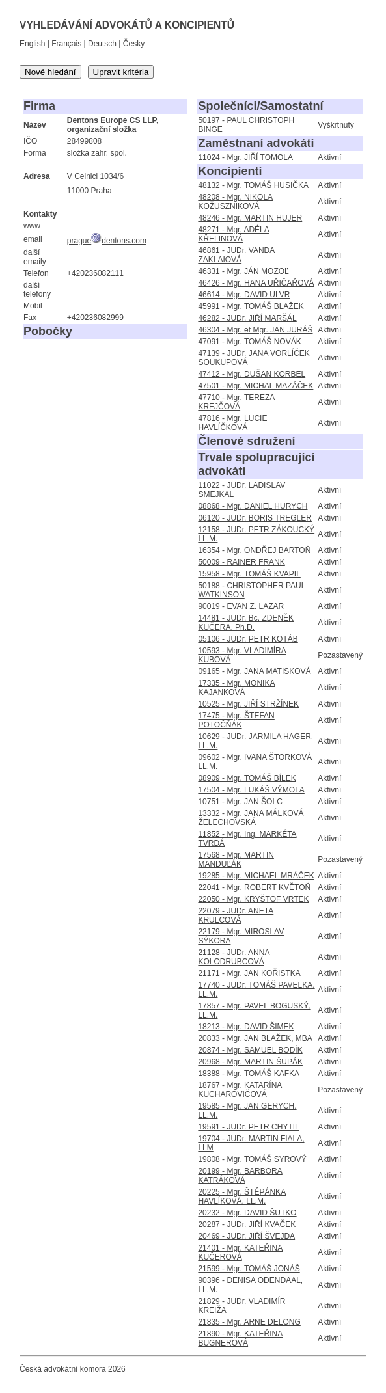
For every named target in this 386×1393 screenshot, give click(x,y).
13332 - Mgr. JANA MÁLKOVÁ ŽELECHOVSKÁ (250, 818)
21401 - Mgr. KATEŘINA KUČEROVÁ (240, 1252)
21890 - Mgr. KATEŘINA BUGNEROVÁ (240, 1338)
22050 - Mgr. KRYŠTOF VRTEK (253, 899)
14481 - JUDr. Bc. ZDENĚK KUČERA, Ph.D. (246, 623)
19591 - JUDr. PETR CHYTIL (248, 1126)
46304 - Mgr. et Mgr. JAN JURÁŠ (255, 329)
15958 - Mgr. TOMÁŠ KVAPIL (249, 573)
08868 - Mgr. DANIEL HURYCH (252, 506)
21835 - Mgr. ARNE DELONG (249, 1322)
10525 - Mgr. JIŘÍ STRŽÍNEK (248, 704)
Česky (134, 43)
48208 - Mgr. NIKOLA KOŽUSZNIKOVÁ (235, 202)
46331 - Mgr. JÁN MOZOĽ (243, 271)
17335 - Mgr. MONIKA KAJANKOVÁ (236, 688)
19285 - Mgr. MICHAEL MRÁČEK (256, 875)
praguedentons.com (106, 240)
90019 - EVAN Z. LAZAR (241, 606)
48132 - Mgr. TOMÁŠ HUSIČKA (253, 185)
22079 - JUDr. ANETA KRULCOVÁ (235, 915)
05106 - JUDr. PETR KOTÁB (247, 638)
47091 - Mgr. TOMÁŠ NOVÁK (249, 341)
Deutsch (102, 43)
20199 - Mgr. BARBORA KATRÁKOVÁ (240, 1176)
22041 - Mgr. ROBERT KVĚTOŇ (254, 887)
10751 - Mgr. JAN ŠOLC (240, 801)
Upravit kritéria (121, 72)
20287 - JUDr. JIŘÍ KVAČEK (247, 1224)
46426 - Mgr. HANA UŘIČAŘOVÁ (256, 283)
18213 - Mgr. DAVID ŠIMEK (246, 1026)
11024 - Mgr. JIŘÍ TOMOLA (245, 157)
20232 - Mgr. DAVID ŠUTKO (247, 1212)
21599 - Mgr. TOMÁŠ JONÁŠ (248, 1268)
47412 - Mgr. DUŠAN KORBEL (251, 374)
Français (66, 43)
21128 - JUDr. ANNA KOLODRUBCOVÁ (233, 957)
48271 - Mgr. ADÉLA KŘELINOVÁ (233, 234)
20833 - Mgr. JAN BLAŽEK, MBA (255, 1038)
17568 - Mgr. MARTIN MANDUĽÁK (235, 859)
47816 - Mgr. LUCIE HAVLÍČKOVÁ (232, 423)
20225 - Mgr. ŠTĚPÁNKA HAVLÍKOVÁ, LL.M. (242, 1196)
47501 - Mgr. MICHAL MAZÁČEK (255, 385)
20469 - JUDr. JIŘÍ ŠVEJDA (246, 1236)
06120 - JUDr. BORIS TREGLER (255, 517)
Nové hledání (50, 72)
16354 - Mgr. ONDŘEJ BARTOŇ (254, 550)
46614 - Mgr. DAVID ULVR (244, 294)
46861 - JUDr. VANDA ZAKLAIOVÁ (236, 255)
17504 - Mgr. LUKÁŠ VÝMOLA (251, 789)
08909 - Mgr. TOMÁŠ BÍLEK (247, 778)
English (32, 43)
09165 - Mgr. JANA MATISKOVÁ (254, 671)
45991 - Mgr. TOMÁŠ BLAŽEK (250, 306)
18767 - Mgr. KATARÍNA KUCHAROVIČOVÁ (240, 1090)
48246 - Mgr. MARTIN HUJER (250, 218)
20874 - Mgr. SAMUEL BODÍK (250, 1050)
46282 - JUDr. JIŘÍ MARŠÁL (247, 318)
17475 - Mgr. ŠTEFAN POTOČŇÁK (236, 720)
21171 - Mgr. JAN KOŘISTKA (249, 973)
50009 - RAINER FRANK (241, 562)
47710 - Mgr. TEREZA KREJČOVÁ (236, 402)
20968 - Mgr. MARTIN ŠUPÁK (250, 1061)
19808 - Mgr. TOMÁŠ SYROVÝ (252, 1159)
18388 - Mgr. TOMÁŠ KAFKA (248, 1073)
